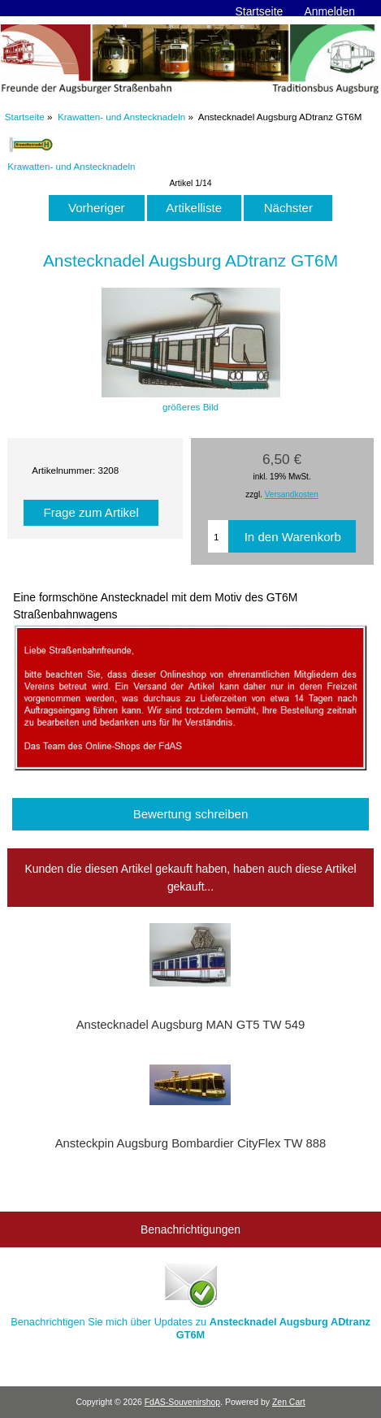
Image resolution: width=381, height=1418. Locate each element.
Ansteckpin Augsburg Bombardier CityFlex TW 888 (191, 1143)
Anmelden (329, 11)
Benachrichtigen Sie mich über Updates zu (190, 1300)
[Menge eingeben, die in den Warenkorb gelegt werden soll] (218, 536)
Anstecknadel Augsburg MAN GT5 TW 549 (190, 1024)
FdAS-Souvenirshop (182, 1402)
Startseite (260, 11)
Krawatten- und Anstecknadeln (121, 116)
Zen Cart (288, 1402)
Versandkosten (291, 494)
